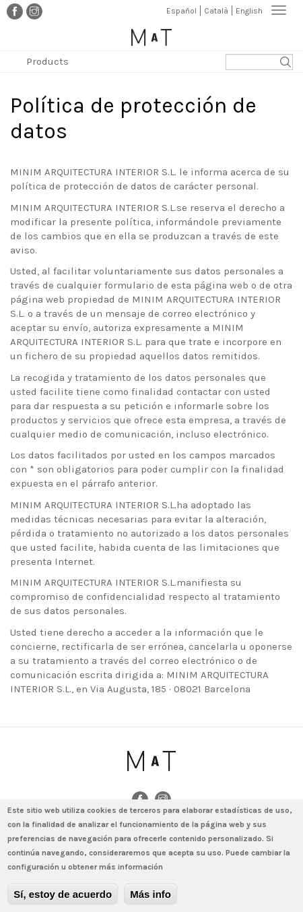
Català (216, 11)
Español (181, 11)
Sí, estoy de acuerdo (62, 900)
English (249, 11)
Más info (150, 900)
